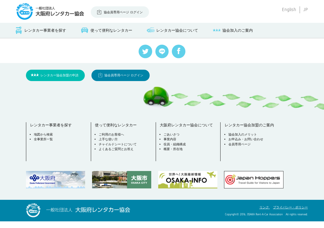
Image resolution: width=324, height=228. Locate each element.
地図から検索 (43, 134)
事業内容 (170, 139)
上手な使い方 (108, 139)
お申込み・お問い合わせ (245, 139)
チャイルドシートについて (118, 144)
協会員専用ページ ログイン (123, 12)
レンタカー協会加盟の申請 (59, 75)
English (289, 9)
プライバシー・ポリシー (290, 207)
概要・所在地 (173, 149)
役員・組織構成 (175, 144)
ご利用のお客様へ (111, 134)
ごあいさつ (171, 134)
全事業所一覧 (43, 139)
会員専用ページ (239, 144)
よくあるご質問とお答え (116, 149)
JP (305, 9)
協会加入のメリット (242, 134)
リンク (264, 207)
